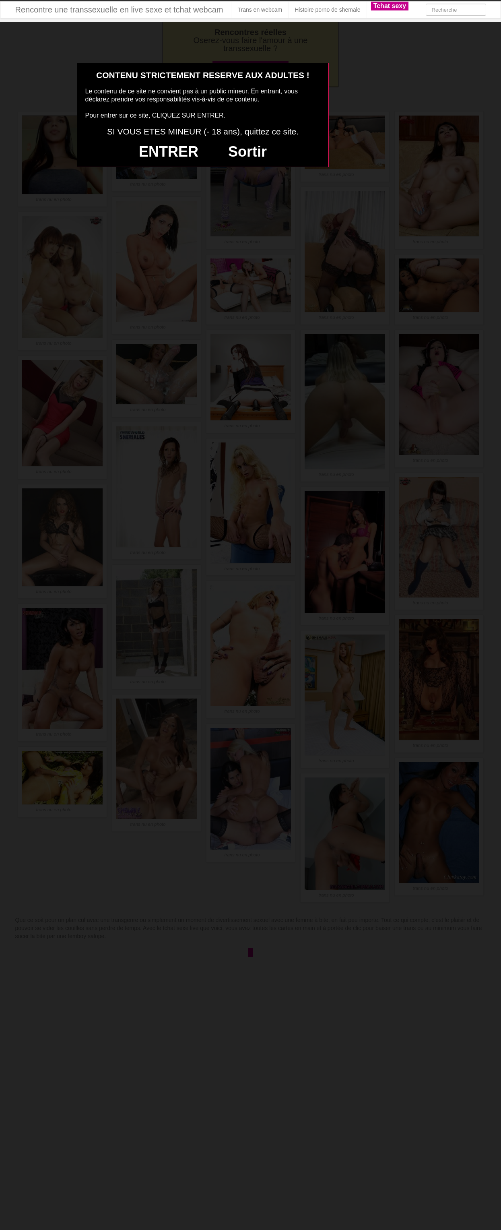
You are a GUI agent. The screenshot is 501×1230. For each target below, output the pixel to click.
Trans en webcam (259, 9)
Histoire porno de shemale (327, 9)
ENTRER (168, 151)
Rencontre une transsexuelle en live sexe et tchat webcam (119, 9)
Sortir (247, 151)
